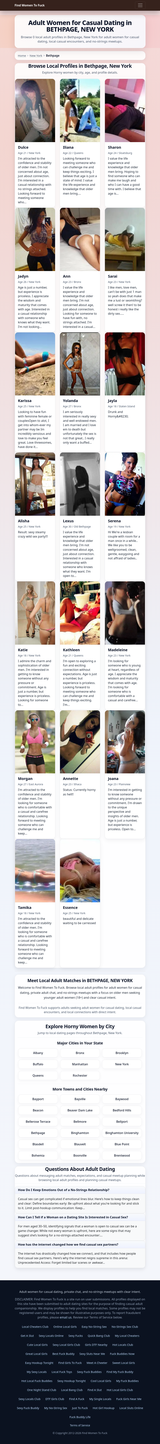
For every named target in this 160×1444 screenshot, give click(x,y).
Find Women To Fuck (30, 5)
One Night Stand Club (41, 1390)
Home (22, 55)
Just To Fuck (80, 1408)
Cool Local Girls (101, 1381)
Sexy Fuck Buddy (28, 1408)
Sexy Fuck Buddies (89, 1372)
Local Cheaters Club (35, 1326)
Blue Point (122, 1144)
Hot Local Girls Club (120, 1390)
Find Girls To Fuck (70, 1363)
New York (36, 55)
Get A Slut (27, 1335)
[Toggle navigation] (140, 5)
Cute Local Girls (37, 1345)
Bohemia (38, 1155)
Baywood (121, 1099)
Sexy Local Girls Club (66, 1345)
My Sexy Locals (37, 1372)
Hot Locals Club (122, 1345)
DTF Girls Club (54, 1399)
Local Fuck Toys (62, 1372)
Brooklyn (121, 1053)
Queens (38, 1075)
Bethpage (38, 1133)
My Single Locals (100, 1399)
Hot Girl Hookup (103, 1408)
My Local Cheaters (127, 1335)
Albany (38, 1053)
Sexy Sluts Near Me (92, 1354)
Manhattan (80, 1064)
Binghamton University (121, 1133)
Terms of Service (80, 1425)
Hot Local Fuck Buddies (36, 1381)
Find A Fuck (76, 1399)
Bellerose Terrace (38, 1122)
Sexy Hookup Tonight (71, 1381)
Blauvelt (80, 1144)
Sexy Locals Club (30, 1399)
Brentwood (122, 1155)
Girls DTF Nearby (96, 1345)
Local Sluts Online (131, 1408)
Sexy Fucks (75, 1335)
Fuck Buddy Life (80, 1417)
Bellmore (80, 1122)
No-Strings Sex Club (125, 1326)
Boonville (80, 1155)
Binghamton (80, 1133)
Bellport (122, 1122)
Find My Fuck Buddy (120, 1372)
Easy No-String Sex (94, 1326)
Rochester (80, 1075)
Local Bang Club (72, 1390)
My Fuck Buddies (127, 1381)
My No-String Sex (55, 1408)
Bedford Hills (122, 1110)
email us (65, 1317)
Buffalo (38, 1064)
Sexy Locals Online (51, 1335)
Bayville (80, 1099)
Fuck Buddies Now (122, 1354)
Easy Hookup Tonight (39, 1363)
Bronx (80, 1053)
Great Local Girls (37, 1354)
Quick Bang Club (99, 1335)
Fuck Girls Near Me (128, 1399)
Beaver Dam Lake (80, 1110)
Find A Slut (95, 1390)
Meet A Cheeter (97, 1363)
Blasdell (38, 1144)
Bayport (38, 1099)
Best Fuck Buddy (63, 1354)
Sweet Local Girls (123, 1363)
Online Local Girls (65, 1326)
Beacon (38, 1110)
